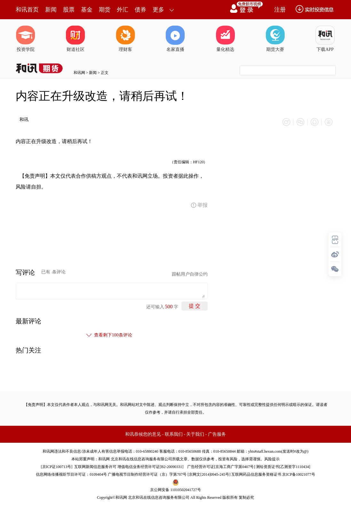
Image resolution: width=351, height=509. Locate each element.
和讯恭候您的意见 (143, 434)
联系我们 (174, 434)
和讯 (24, 119)
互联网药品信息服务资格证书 (256, 474)
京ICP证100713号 (56, 467)
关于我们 (195, 434)
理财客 (125, 39)
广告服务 (217, 434)
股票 (69, 9)
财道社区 (75, 39)
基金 (86, 9)
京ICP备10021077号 (298, 474)
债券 (140, 9)
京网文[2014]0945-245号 (209, 474)
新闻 (51, 9)
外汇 (122, 9)
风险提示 (272, 459)
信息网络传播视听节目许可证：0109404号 (71, 474)
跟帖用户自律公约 (190, 274)
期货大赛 (275, 39)
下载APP (325, 39)
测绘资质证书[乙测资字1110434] (283, 467)
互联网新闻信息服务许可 (95, 467)
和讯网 (79, 72)
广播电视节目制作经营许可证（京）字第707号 (147, 474)
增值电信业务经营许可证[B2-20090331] (150, 467)
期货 (104, 9)
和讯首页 (27, 9)
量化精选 (225, 39)
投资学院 (25, 39)
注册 (280, 9)
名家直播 (175, 39)
